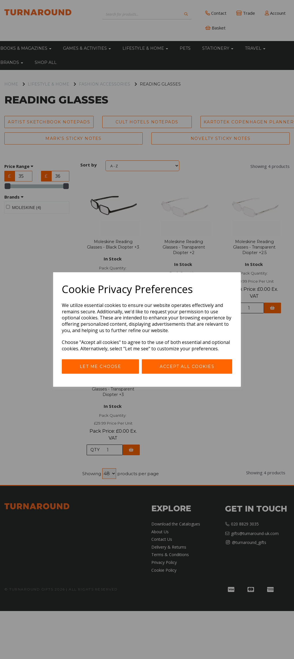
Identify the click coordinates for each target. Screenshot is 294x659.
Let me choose (100, 366)
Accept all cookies (187, 366)
